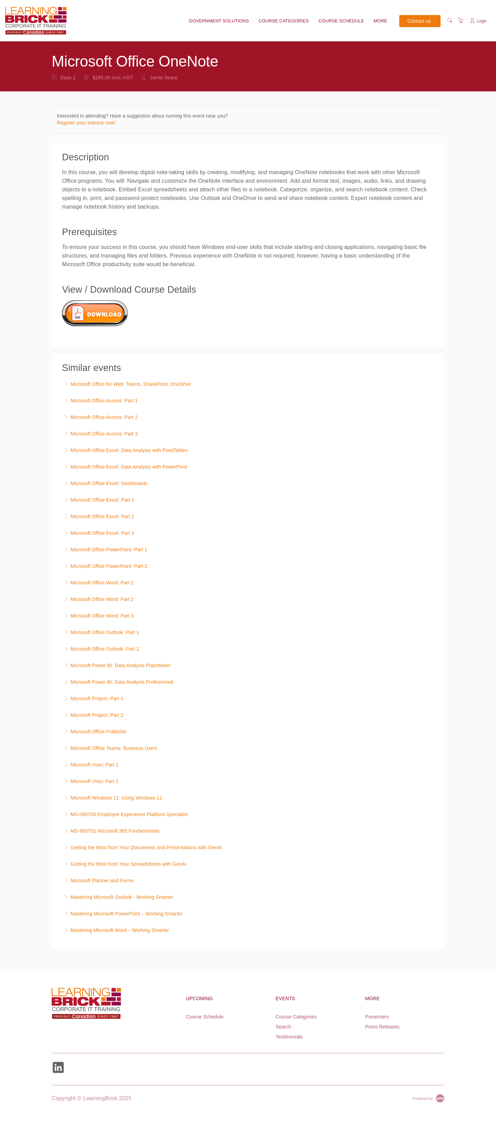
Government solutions (219, 20)
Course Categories (284, 20)
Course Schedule (341, 20)
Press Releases (382, 1026)
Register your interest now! (86, 122)
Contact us (419, 20)
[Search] (450, 20)
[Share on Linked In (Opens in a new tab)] (58, 1068)
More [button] (381, 20)
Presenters (377, 1016)
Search (283, 1026)
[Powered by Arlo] (428, 1098)
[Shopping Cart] (460, 20)
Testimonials (289, 1036)
